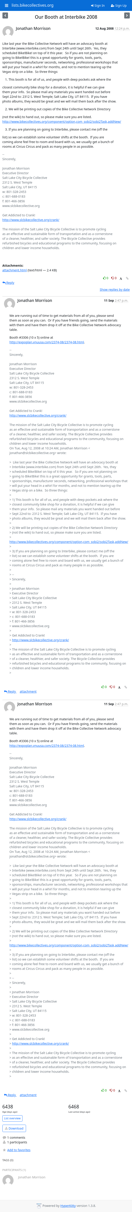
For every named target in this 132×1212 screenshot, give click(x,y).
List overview (12, 1118)
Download (14, 1128)
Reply (8, 282)
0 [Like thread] (106, 278)
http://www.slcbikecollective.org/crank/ (30, 220)
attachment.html (14, 270)
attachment (28, 691)
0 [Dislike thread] (114, 278)
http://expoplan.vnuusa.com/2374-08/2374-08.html (47, 342)
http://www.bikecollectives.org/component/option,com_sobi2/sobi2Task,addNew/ (61, 121)
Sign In (98, 5)
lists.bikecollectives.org (33, 5)
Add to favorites (16, 1150)
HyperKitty (68, 1206)
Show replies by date (115, 289)
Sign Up (119, 5)
